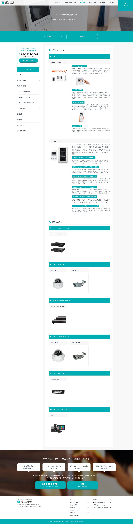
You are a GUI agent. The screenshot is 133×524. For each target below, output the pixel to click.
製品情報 (82, 2)
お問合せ (125, 5)
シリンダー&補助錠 (24, 92)
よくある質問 (93, 2)
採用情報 (102, 2)
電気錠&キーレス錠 (24, 97)
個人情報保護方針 (22, 131)
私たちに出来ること (70, 2)
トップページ (57, 2)
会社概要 (111, 2)
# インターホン (48, 36)
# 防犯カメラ (82, 36)
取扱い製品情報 (21, 86)
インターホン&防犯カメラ (72, 19)
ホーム (55, 19)
